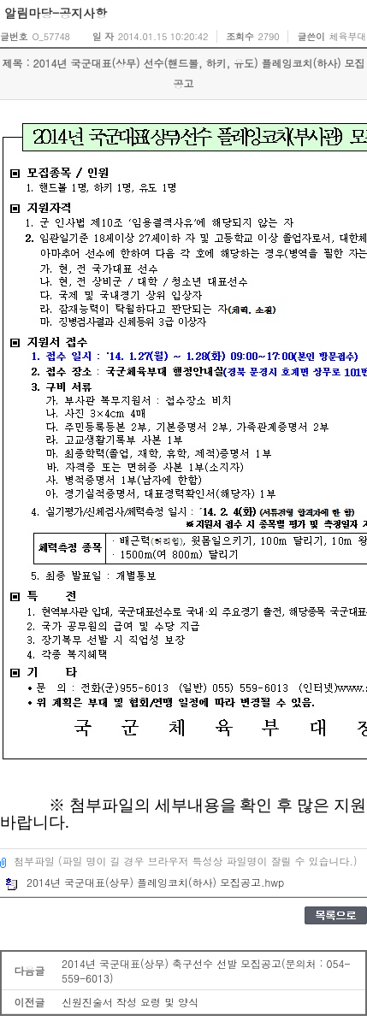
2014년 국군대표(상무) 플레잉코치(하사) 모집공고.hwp (144, 882)
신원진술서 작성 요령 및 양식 (130, 1002)
